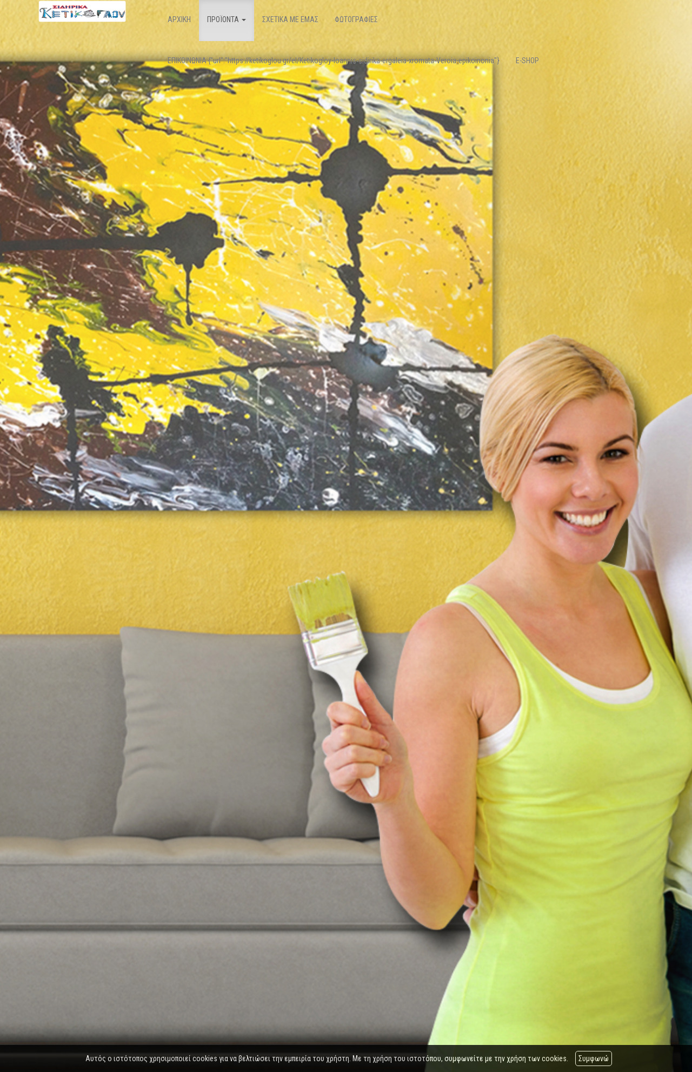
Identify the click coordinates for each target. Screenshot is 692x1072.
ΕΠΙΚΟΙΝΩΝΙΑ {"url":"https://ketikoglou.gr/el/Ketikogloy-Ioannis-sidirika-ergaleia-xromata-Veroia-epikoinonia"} (334, 60)
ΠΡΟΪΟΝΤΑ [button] (226, 19)
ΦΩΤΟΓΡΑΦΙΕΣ (356, 19)
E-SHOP (527, 60)
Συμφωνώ (593, 1058)
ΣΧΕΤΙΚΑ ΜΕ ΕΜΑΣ (290, 19)
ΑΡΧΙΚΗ (179, 19)
